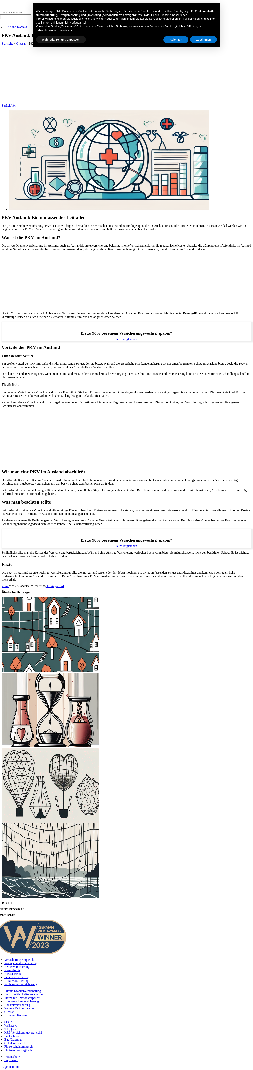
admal (5, 586)
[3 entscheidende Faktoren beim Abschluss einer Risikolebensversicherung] (50, 746)
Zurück (6, 105)
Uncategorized (55, 586)
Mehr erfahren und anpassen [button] (61, 39)
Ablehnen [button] (176, 39)
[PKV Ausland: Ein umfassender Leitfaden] (109, 209)
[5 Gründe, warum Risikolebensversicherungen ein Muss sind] (50, 821)
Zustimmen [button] (203, 39)
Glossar (21, 43)
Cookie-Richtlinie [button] (161, 15)
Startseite (7, 43)
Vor (13, 105)
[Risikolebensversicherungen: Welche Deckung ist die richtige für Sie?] (50, 670)
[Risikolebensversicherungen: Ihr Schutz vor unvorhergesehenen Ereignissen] (50, 897)
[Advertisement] (127, 74)
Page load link (11, 1066)
